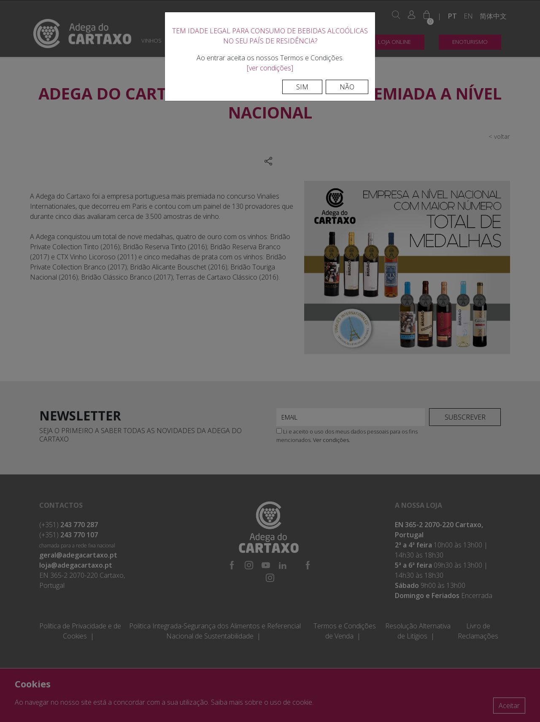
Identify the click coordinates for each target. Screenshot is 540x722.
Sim (302, 87)
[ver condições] (270, 68)
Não (347, 87)
